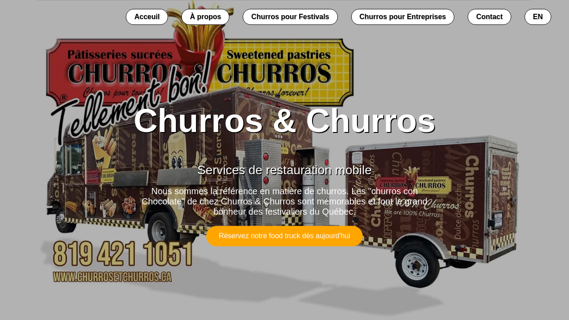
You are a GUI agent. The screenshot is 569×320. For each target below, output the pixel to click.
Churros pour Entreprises (403, 16)
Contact (489, 16)
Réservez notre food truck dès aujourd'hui (284, 236)
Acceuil (147, 16)
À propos (205, 16)
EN (538, 16)
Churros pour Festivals (290, 16)
